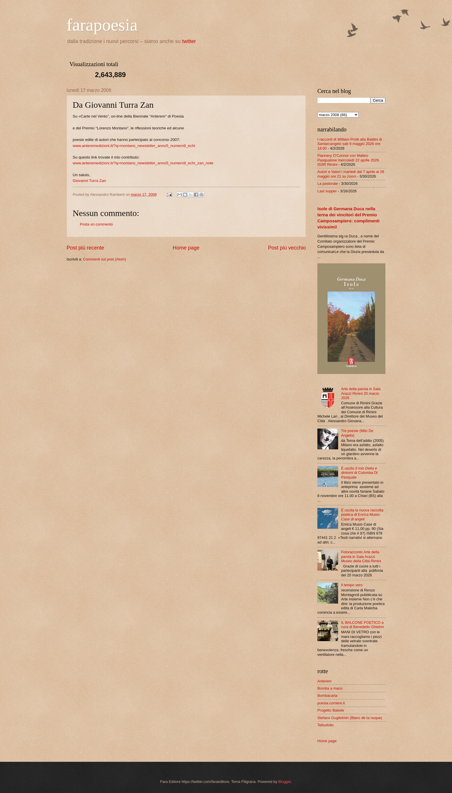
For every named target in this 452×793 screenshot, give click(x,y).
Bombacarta (327, 695)
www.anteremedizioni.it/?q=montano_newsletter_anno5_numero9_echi (134, 146)
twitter (189, 41)
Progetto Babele (330, 710)
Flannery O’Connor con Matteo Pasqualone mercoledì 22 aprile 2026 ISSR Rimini (348, 160)
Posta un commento (96, 224)
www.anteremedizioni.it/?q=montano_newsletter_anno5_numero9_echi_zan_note (143, 163)
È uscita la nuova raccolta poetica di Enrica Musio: (362, 514)
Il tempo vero (351, 585)
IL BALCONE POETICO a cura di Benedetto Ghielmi (362, 624)
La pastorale (327, 183)
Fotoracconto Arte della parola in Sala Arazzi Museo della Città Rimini (361, 556)
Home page (186, 248)
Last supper (327, 191)
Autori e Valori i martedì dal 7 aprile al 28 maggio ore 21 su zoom (350, 174)
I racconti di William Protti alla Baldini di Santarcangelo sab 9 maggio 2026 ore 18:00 (349, 143)
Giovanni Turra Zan (89, 180)
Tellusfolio (325, 725)
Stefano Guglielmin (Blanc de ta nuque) (349, 718)
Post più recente (85, 248)
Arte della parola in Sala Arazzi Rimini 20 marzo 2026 (361, 393)
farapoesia (102, 24)
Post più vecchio (287, 248)
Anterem (324, 681)
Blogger (284, 781)
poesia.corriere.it (331, 703)
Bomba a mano (329, 688)
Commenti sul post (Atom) (104, 259)
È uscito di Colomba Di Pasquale (359, 472)
